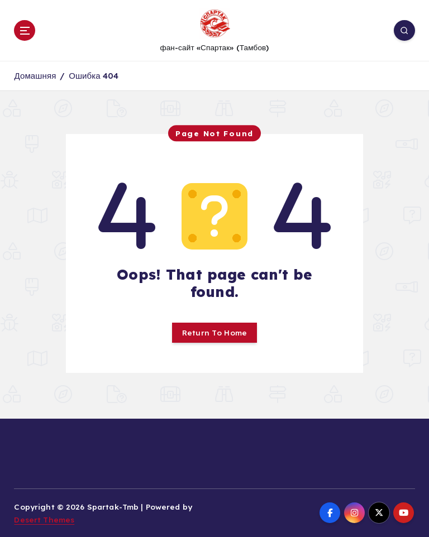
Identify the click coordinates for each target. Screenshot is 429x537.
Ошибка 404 (93, 75)
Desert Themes (44, 519)
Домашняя (35, 75)
